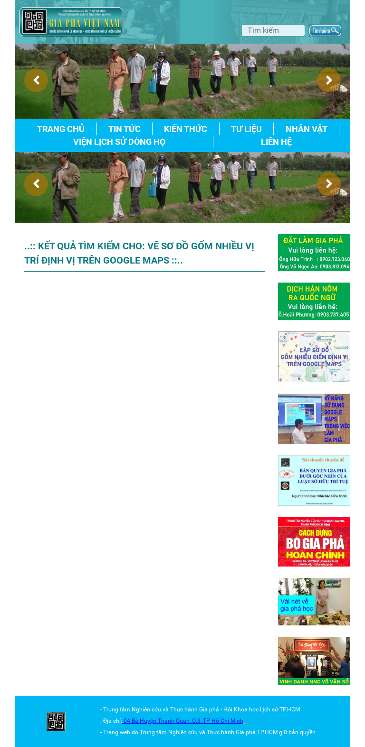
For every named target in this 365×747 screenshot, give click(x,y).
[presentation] (36, 80)
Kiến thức (185, 129)
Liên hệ (276, 142)
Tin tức (124, 129)
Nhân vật (306, 129)
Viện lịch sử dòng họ (119, 142)
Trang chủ (61, 129)
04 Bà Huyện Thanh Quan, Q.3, (163, 721)
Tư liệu (246, 129)
